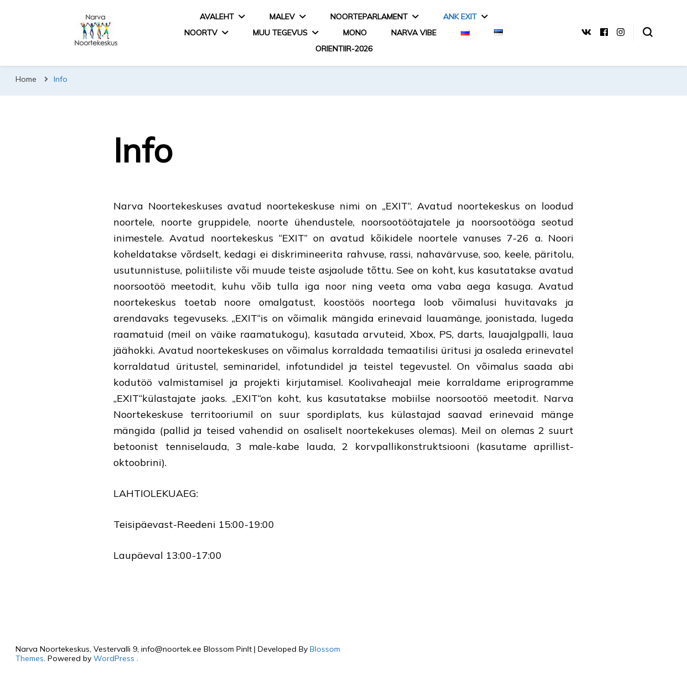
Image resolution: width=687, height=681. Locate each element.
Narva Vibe (413, 33)
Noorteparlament (369, 17)
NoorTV (200, 33)
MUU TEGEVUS (280, 33)
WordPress (113, 658)
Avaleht (217, 17)
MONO (355, 33)
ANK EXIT (460, 17)
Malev (282, 17)
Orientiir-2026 (343, 49)
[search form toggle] (648, 32)
